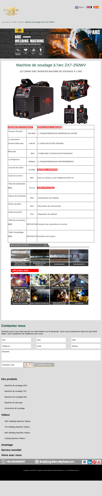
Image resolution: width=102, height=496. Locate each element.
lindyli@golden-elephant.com (60, 475)
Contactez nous (45, 369)
